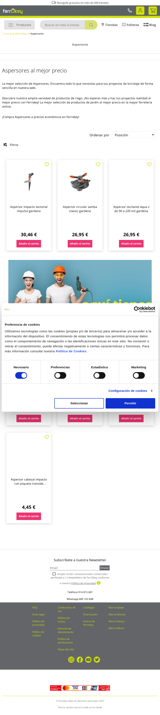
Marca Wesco (116, 628)
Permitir (130, 403)
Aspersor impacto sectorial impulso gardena (29, 209)
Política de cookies (38, 633)
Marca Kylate (116, 607)
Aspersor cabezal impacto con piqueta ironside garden (29, 483)
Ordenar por (99, 135)
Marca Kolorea (117, 614)
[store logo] (12, 11)
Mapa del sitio (66, 649)
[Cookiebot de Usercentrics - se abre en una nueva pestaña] (137, 309)
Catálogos (89, 607)
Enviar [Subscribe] (104, 568)
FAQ (34, 607)
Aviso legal (38, 614)
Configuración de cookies (128, 390)
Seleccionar (79, 403)
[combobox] (69, 25)
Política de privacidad (38, 623)
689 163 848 (86, 599)
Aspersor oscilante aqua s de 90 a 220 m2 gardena (131, 209)
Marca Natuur (117, 621)
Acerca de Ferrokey (89, 623)
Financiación (90, 614)
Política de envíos (64, 619)
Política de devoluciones (65, 640)
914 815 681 (85, 592)
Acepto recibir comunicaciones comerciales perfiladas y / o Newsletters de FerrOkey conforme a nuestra (80, 578)
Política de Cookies (71, 351)
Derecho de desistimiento (65, 630)
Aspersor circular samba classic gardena (80, 209)
